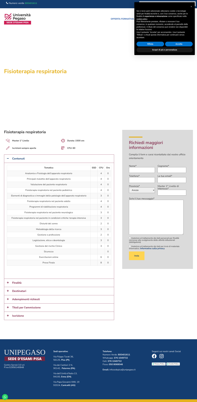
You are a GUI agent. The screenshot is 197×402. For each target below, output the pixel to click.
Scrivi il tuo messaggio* (156, 216)
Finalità (16, 283)
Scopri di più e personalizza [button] (164, 394)
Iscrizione (18, 316)
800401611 (31, 3)
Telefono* (142, 178)
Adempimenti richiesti (26, 299)
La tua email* (172, 178)
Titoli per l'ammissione (26, 307)
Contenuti (18, 158)
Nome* (142, 168)
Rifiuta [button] (150, 389)
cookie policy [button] (142, 364)
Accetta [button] (179, 389)
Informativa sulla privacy (152, 248)
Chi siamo (148, 18)
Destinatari (19, 291)
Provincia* (142, 189)
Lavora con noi (168, 18)
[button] (123, 19)
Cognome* (172, 168)
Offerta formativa (124, 18)
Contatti (188, 18)
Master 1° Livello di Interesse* (172, 189)
